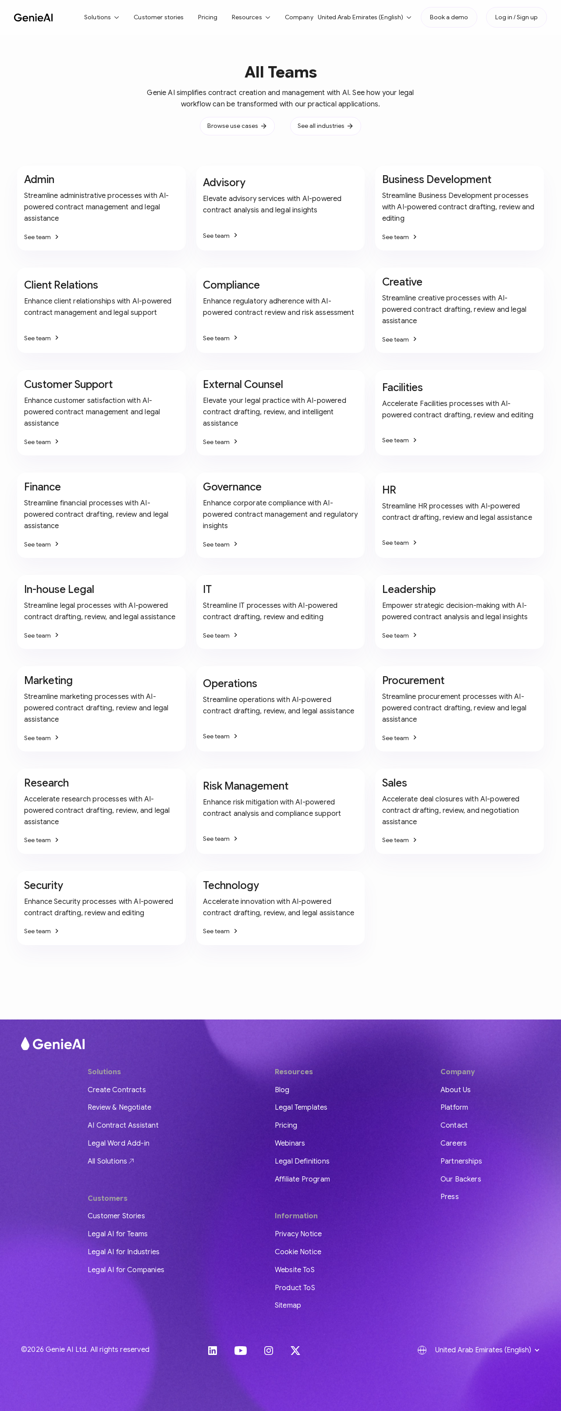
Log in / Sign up (516, 17)
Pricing (208, 17)
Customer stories (159, 17)
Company (299, 17)
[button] (102, 17)
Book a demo (449, 17)
